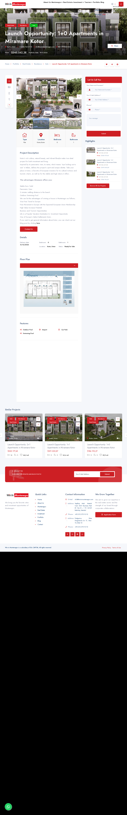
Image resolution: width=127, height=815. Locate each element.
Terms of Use (116, 547)
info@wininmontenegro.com (44, 47)
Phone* (90, 105)
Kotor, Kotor (10, 47)
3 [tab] (49, 112)
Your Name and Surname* (95, 85)
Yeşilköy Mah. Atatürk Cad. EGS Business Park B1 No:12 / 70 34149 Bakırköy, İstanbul (83, 506)
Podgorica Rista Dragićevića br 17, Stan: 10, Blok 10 (83, 520)
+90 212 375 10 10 (81, 514)
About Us (24, 8)
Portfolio (92, 8)
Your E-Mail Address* (94, 95)
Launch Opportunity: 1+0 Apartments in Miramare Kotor (107, 173)
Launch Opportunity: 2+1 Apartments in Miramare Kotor (107, 149)
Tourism (80, 8)
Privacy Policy (106, 547)
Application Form (108, 514)
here (38, 223)
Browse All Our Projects (98, 186)
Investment (66, 8)
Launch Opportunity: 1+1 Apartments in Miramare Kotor (107, 161)
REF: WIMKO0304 (63, 47)
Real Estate (52, 8)
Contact (40, 524)
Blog (101, 8)
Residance (23, 25)
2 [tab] (47, 112)
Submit (103, 134)
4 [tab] (51, 112)
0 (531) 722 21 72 (24, 47)
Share (114, 46)
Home (7, 64)
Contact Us (29, 229)
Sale (33, 25)
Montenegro (37, 8)
